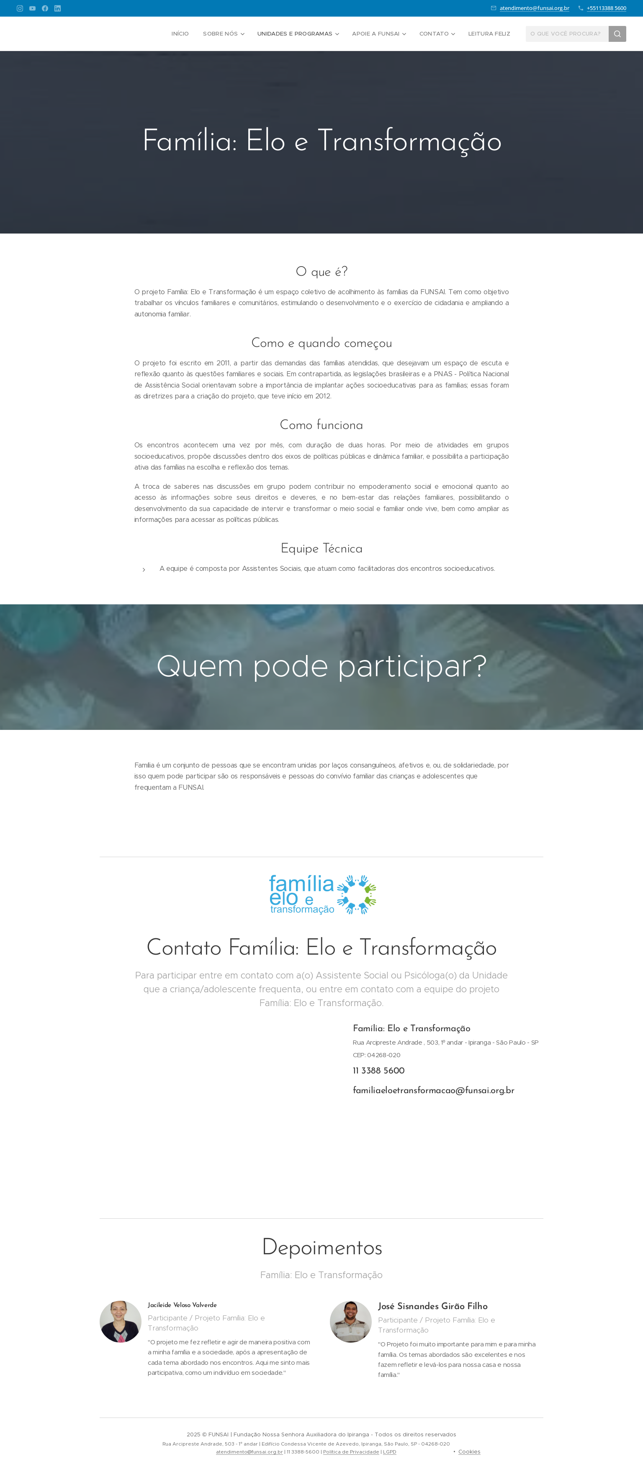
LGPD (389, 1452)
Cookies (469, 1451)
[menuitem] (186, 33)
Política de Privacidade (351, 1452)
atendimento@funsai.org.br (534, 8)
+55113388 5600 (606, 8)
